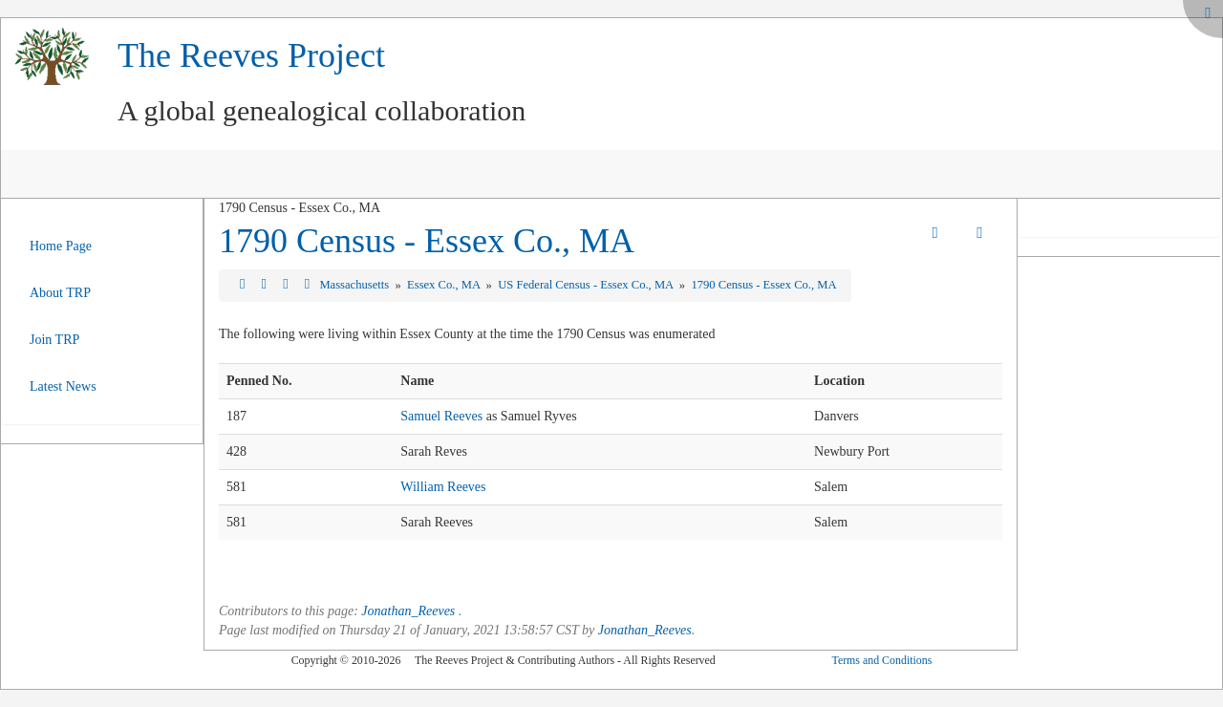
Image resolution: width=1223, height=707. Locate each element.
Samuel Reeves (441, 416)
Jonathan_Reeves (408, 611)
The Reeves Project (251, 55)
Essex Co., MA (445, 284)
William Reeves (442, 487)
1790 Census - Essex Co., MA (426, 241)
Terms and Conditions (881, 660)
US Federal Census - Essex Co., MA (587, 284)
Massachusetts (355, 284)
